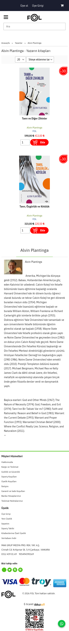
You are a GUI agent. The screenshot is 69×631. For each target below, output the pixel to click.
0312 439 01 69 (9, 554)
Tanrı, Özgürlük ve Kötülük (34, 206)
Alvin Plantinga (34, 127)
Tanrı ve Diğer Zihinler (34, 118)
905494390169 (26, 554)
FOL (35, 131)
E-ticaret (28, 604)
